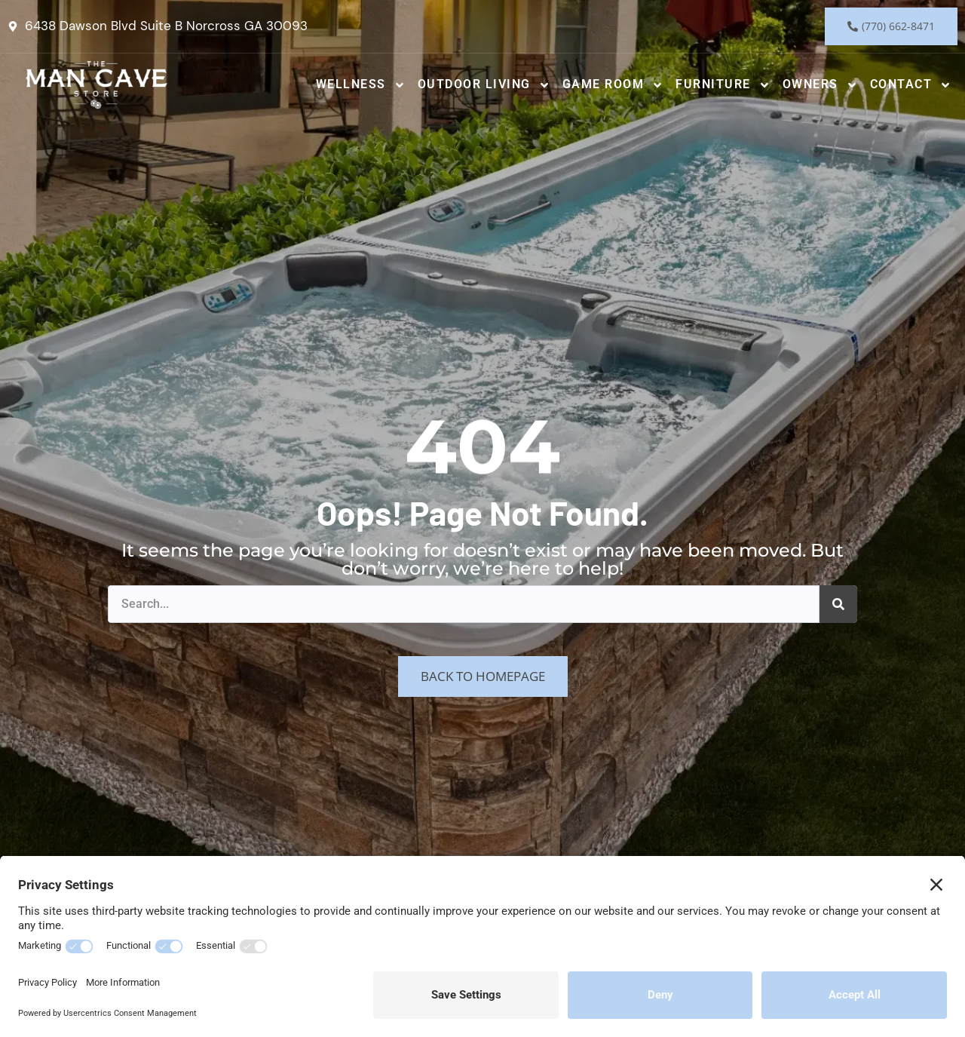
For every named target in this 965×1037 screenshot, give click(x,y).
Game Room (613, 85)
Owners (820, 85)
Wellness (361, 85)
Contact (911, 85)
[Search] (838, 604)
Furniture (723, 85)
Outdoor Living (484, 85)
